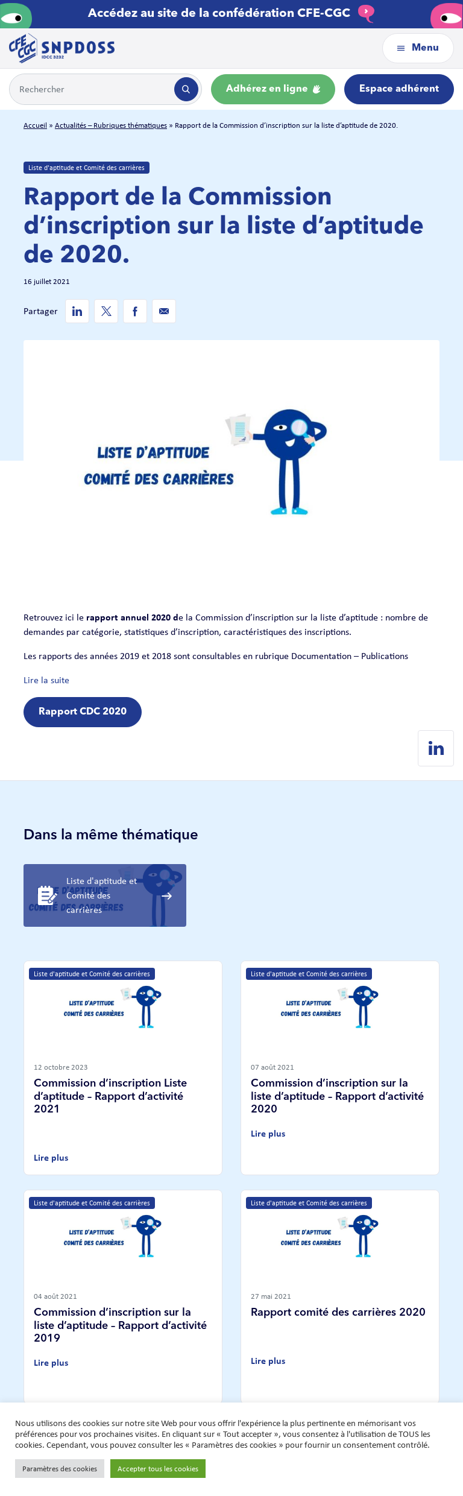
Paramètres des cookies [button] (59, 1468)
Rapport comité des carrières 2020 (338, 1312)
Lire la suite (46, 680)
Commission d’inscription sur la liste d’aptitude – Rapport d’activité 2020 (337, 1096)
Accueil (35, 125)
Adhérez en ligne (273, 89)
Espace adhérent (399, 89)
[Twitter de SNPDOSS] (106, 311)
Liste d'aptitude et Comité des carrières (86, 167)
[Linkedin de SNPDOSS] (77, 311)
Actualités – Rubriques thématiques (111, 125)
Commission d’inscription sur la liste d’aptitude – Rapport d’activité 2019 (120, 1325)
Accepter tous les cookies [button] (158, 1468)
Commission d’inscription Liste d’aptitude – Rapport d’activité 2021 (110, 1096)
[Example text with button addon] (91, 89)
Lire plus (51, 1157)
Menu (418, 48)
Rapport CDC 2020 (83, 712)
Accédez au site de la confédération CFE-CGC (231, 14)
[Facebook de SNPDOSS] (135, 311)
